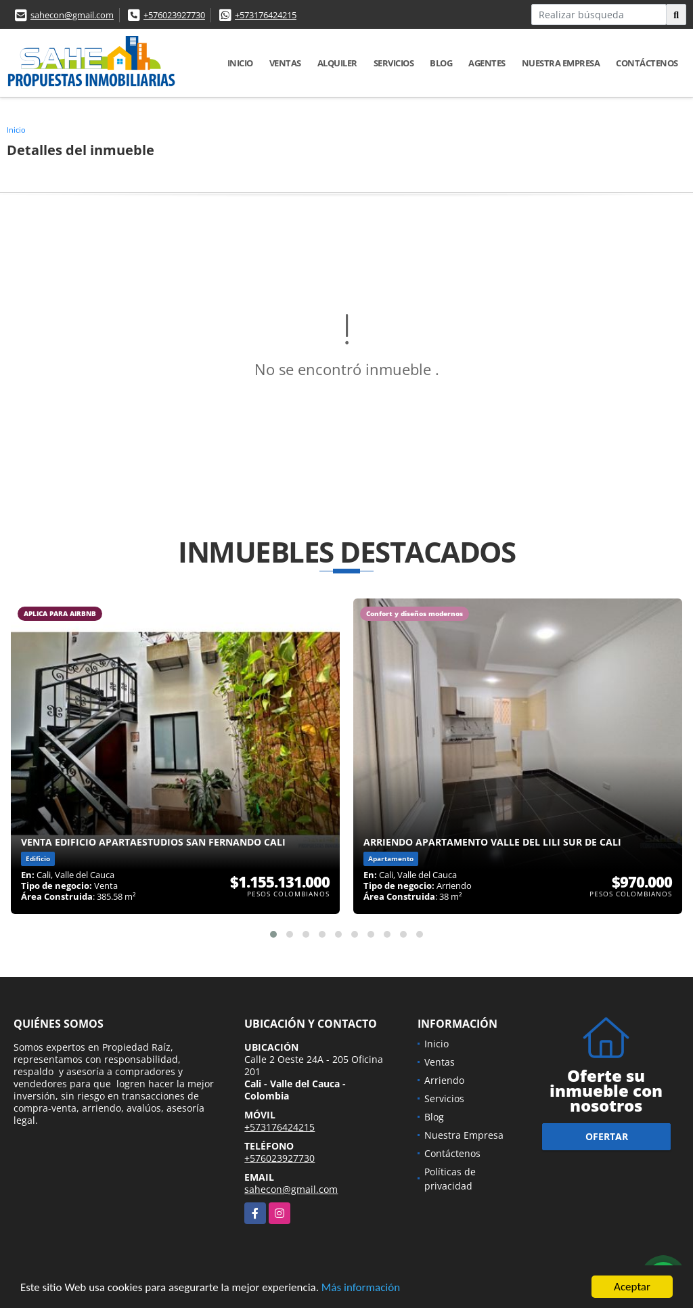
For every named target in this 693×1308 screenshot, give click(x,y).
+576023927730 (174, 15)
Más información (360, 1288)
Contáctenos (647, 63)
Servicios (394, 63)
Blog (441, 63)
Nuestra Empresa (561, 63)
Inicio (240, 63)
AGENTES (487, 63)
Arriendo (444, 1080)
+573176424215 (265, 15)
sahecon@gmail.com (72, 15)
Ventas (285, 63)
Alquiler (337, 63)
